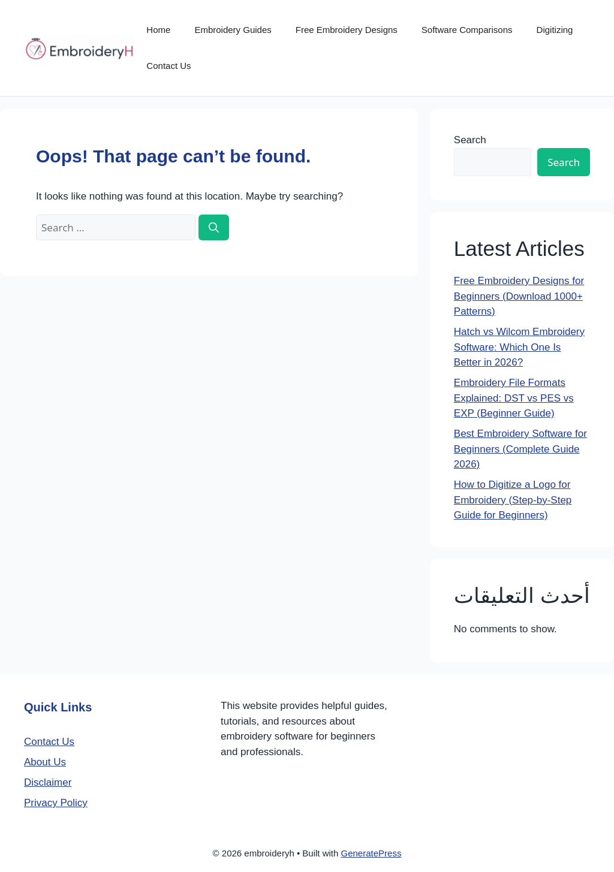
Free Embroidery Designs (347, 30)
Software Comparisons (467, 30)
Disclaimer (47, 782)
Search (470, 140)
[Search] (213, 228)
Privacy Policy (56, 802)
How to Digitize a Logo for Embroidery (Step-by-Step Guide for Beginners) (513, 500)
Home (158, 30)
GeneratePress (371, 853)
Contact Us (168, 66)
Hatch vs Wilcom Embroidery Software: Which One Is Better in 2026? (519, 347)
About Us (45, 762)
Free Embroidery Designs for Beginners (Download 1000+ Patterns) (519, 296)
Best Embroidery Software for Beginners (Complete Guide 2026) (520, 449)
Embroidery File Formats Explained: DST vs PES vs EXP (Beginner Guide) (514, 398)
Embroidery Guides (232, 30)
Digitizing (555, 30)
